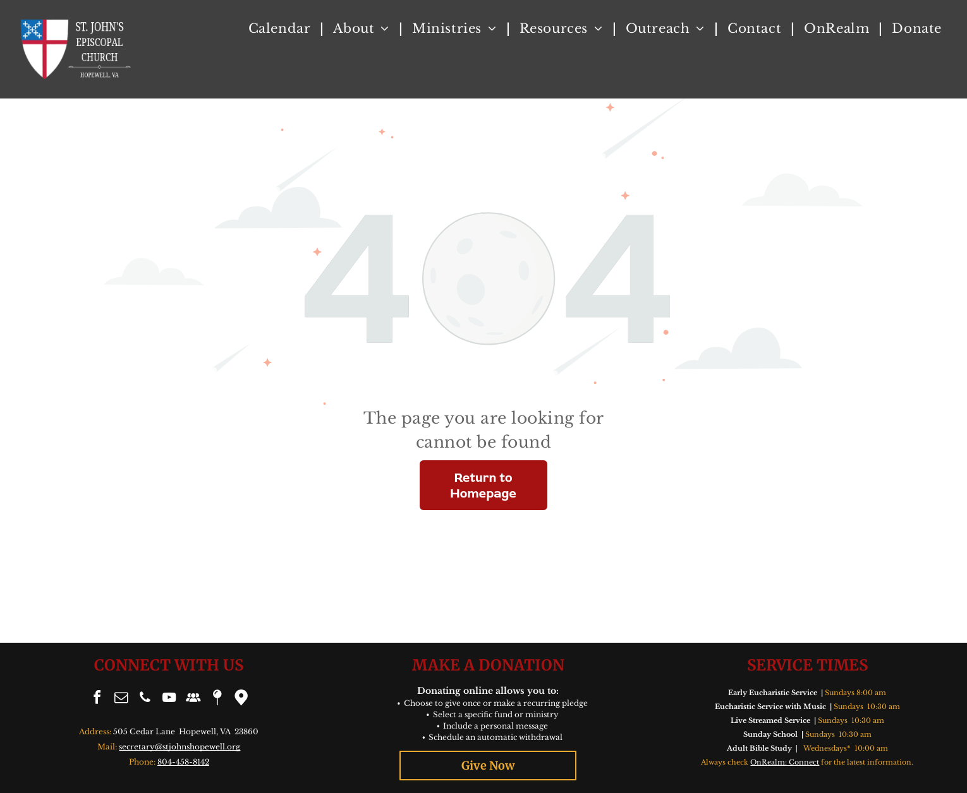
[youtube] (169, 699)
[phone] (145, 699)
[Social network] (193, 699)
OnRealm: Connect (784, 762)
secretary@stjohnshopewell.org (179, 746)
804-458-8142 (183, 761)
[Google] (241, 699)
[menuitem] (281, 28)
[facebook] (97, 699)
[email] (121, 699)
